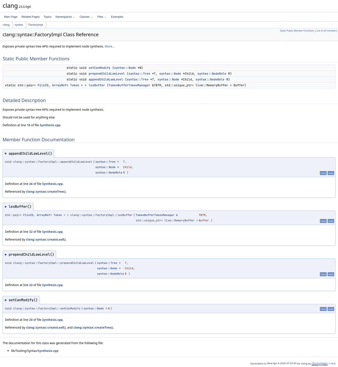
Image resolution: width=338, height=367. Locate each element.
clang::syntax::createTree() (46, 191)
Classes (86, 16)
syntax (19, 24)
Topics (48, 16)
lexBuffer (97, 85)
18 (28, 125)
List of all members (326, 30)
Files (101, 16)
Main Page (10, 16)
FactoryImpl (35, 24)
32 (31, 232)
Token (74, 85)
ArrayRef (59, 85)
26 (31, 184)
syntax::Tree (139, 74)
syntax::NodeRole (211, 74)
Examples (117, 16)
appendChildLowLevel (106, 79)
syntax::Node (125, 68)
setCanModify (99, 68)
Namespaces (65, 16)
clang (6, 24)
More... (110, 46)
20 (31, 320)
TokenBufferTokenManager (129, 85)
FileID (43, 85)
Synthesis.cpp (50, 125)
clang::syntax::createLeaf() (46, 239)
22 (31, 285)
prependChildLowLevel (107, 74)
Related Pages (30, 16)
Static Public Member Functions (297, 30)
